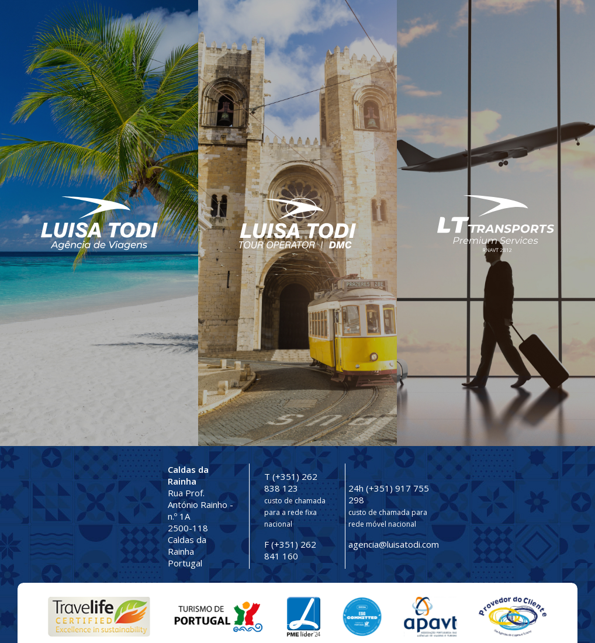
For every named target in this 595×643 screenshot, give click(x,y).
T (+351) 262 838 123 (290, 482)
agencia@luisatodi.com (393, 544)
